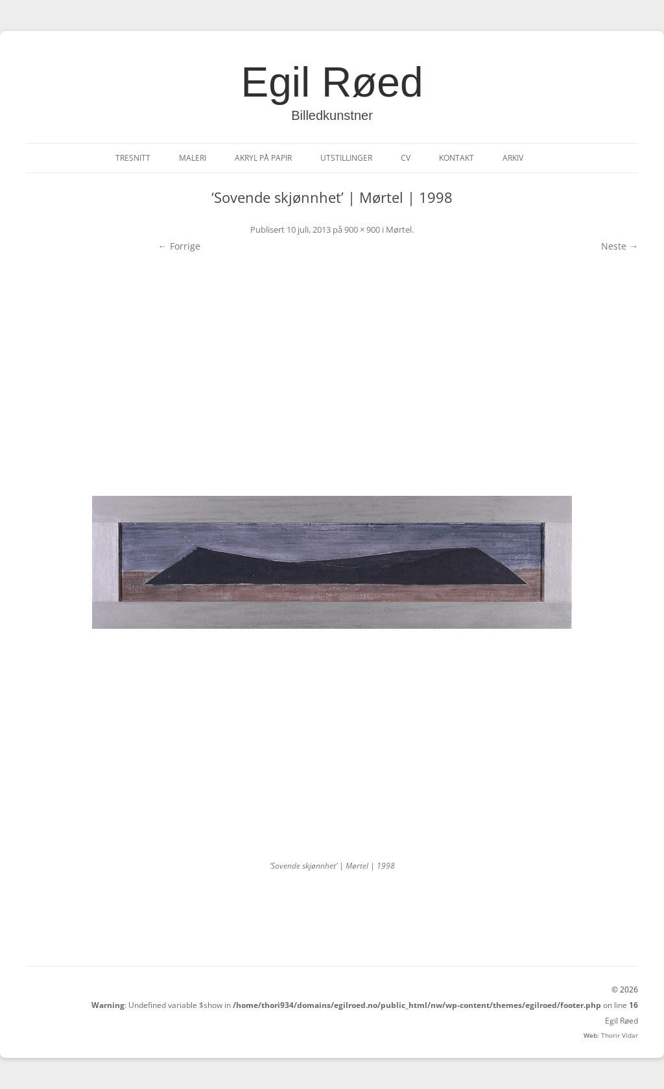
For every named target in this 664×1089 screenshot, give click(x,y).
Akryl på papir (263, 157)
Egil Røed (332, 82)
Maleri (192, 157)
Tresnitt (132, 157)
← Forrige (179, 246)
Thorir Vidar (619, 1035)
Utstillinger (346, 157)
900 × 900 (362, 229)
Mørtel (399, 229)
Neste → (619, 246)
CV (405, 157)
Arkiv (513, 157)
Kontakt (456, 157)
